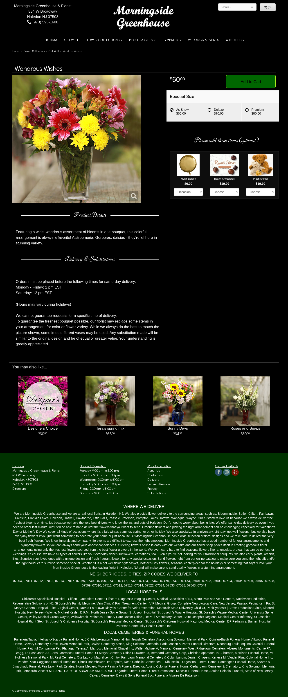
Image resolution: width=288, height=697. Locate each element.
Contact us (154, 475)
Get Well (71, 40)
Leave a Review (158, 484)
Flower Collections (103, 40)
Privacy (152, 489)
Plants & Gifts (141, 40)
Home (16, 51)
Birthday (50, 40)
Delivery (153, 480)
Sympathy (170, 40)
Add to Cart (251, 81)
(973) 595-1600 (42, 22)
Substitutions (156, 493)
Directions (19, 489)
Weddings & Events (203, 40)
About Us (234, 40)
